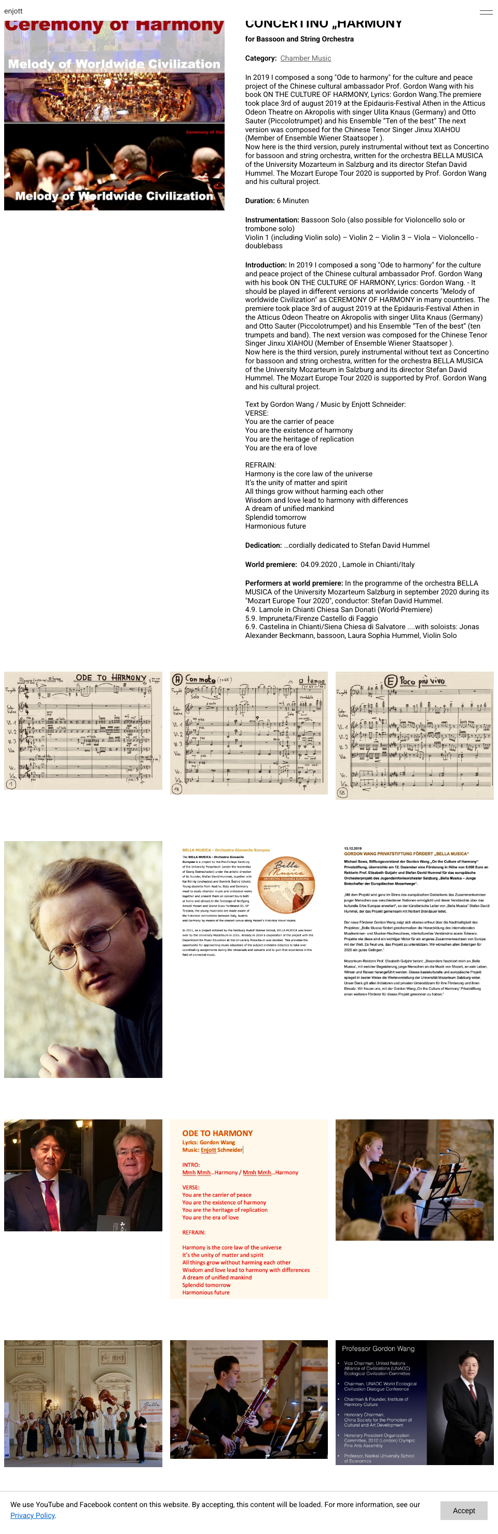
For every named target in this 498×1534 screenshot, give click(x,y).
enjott (13, 11)
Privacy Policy (32, 1516)
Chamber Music (305, 58)
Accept (464, 1511)
